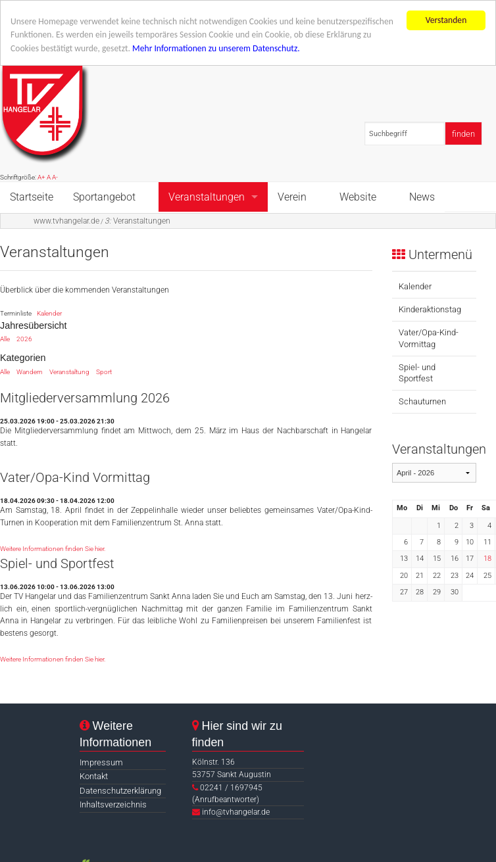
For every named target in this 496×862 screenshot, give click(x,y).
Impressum (101, 762)
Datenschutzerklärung (120, 791)
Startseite (31, 196)
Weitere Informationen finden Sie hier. (52, 548)
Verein (292, 196)
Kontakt (94, 776)
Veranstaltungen (206, 196)
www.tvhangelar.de (66, 220)
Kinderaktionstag (430, 309)
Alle (5, 339)
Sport (104, 372)
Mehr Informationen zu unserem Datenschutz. (216, 48)
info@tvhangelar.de (236, 812)
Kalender (49, 313)
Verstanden (446, 20)
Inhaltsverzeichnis (113, 804)
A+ (41, 177)
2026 (24, 339)
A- (55, 177)
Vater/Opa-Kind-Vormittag (429, 338)
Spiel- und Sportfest (417, 372)
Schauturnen (422, 401)
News (422, 196)
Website (357, 196)
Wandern (29, 372)
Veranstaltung (69, 372)
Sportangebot (104, 196)
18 (487, 558)
